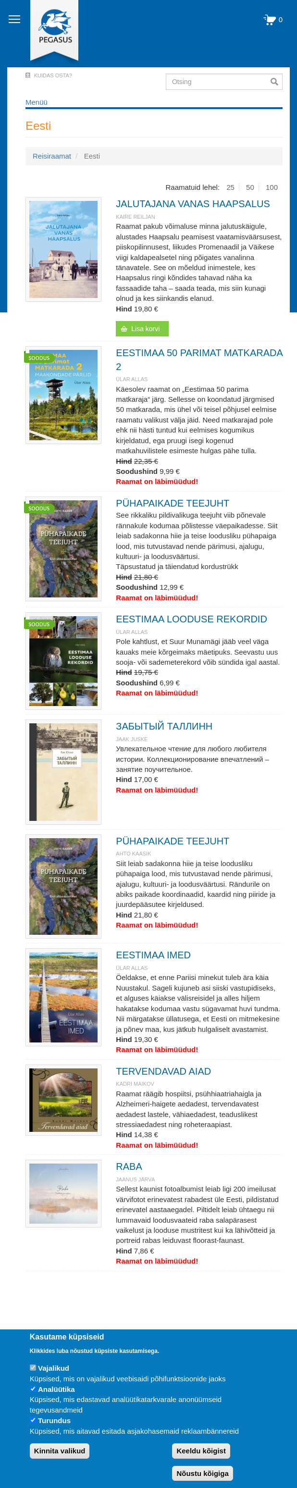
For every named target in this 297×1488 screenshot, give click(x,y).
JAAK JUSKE (132, 739)
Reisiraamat (52, 156)
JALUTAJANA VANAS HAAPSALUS (193, 203)
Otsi (277, 81)
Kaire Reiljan (135, 217)
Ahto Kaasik (133, 853)
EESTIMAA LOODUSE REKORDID (191, 619)
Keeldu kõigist (201, 1451)
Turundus (54, 1420)
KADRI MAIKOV (135, 1084)
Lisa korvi (145, 329)
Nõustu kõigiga (202, 1473)
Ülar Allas (132, 379)
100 (272, 187)
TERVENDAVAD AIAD (163, 1071)
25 (230, 187)
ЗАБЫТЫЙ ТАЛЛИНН (164, 726)
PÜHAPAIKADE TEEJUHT (172, 503)
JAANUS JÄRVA (135, 1179)
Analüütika (56, 1389)
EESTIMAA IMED (153, 955)
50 (250, 187)
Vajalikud (53, 1368)
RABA (129, 1166)
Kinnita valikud (60, 1451)
